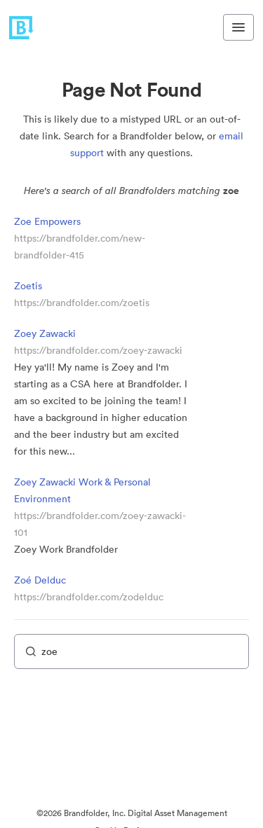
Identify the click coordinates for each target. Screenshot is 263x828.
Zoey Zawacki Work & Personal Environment (82, 490)
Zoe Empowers (47, 221)
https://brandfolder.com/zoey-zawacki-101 (100, 524)
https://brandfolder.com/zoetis (81, 302)
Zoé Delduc (40, 580)
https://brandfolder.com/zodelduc (88, 597)
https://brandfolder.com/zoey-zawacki (98, 350)
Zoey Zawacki (45, 333)
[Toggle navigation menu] (238, 27)
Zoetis (28, 286)
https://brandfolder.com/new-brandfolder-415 (79, 246)
